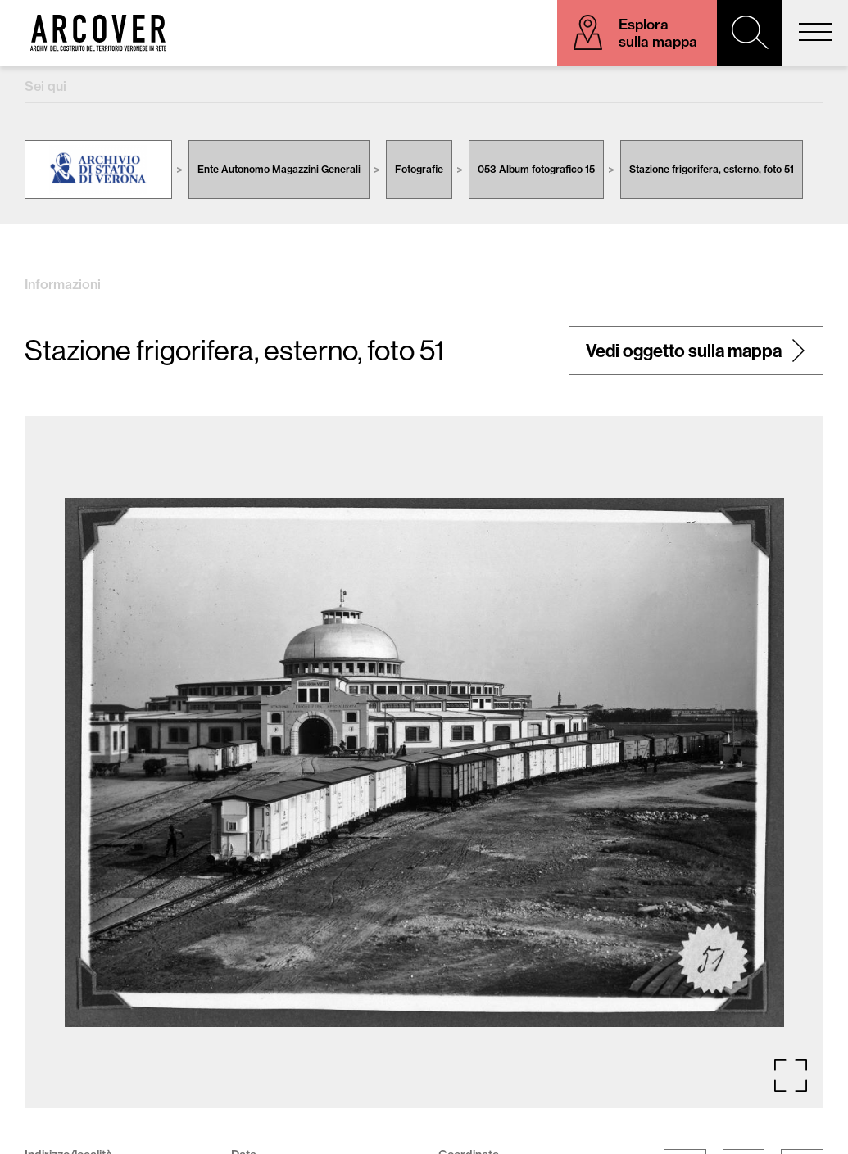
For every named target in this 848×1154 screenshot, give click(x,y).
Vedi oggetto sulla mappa (684, 350)
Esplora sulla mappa (658, 33)
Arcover (98, 32)
